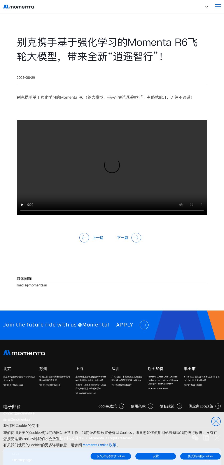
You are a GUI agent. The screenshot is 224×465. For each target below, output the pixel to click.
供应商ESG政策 (205, 406)
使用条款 (142, 406)
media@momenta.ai (32, 285)
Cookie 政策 (111, 406)
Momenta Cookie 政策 (99, 444)
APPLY (132, 325)
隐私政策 (171, 406)
